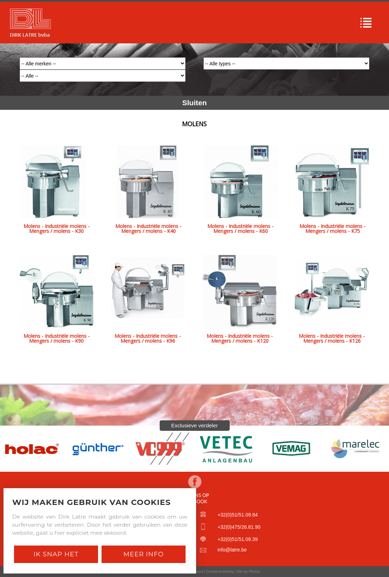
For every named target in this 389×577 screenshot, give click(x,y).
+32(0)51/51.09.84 (237, 515)
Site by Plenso (248, 571)
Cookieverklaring (220, 571)
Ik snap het (56, 554)
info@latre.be (231, 550)
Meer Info (143, 554)
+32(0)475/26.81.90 (239, 527)
